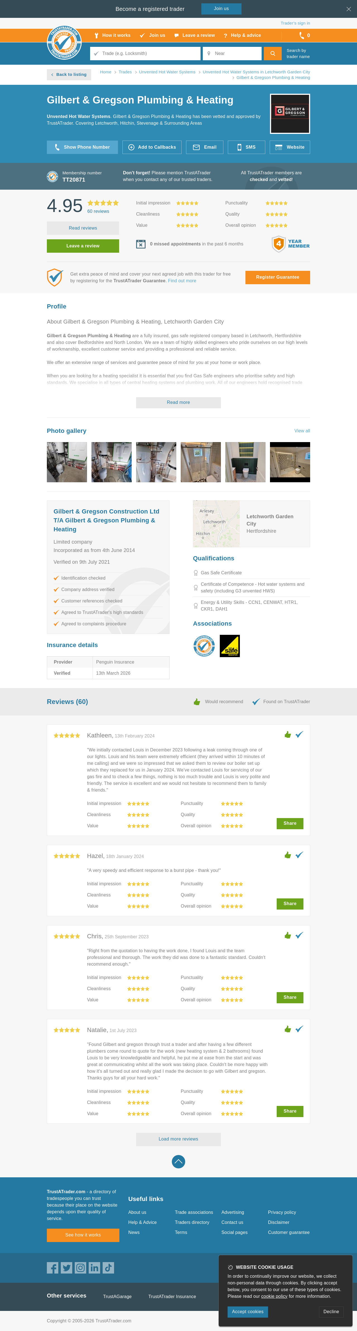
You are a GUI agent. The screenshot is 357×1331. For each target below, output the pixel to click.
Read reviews (83, 228)
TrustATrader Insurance (172, 1296)
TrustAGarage (117, 1296)
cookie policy (274, 1296)
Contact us (232, 1222)
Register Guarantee (278, 277)
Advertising (232, 1212)
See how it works (83, 1235)
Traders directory (192, 1222)
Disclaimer (279, 1222)
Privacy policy (282, 1212)
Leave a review (83, 245)
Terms (181, 1232)
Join (221, 8)
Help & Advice (142, 1222)
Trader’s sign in (295, 23)
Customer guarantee (289, 1232)
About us (137, 1212)
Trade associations (194, 1212)
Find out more (182, 280)
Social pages (234, 1232)
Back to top (178, 1161)
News (134, 1232)
